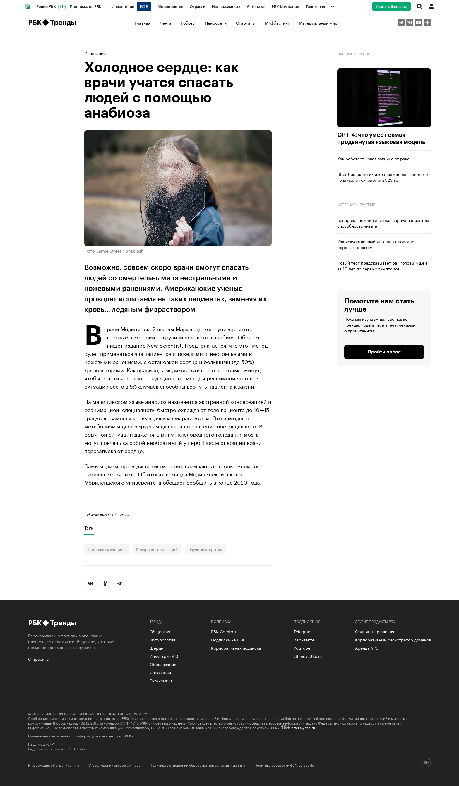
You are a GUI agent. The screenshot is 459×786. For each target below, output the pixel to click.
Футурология (162, 639)
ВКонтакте (304, 639)
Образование (163, 664)
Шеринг (157, 647)
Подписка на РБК (228, 639)
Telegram (303, 631)
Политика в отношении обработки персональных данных (197, 765)
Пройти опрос (384, 352)
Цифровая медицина (107, 549)
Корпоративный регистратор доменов (393, 639)
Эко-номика (161, 680)
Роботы (188, 22)
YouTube (302, 647)
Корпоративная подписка (236, 647)
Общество (160, 631)
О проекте (38, 659)
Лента (166, 22)
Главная (142, 22)
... (333, 5)
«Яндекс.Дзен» (308, 655)
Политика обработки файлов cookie (284, 765)
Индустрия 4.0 (164, 655)
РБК (34, 22)
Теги (89, 527)
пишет (115, 345)
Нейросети (216, 22)
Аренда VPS (366, 647)
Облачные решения (374, 631)
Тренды (63, 22)
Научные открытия (205, 549)
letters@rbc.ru (303, 727)
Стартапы (246, 22)
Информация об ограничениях (53, 765)
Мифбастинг (277, 22)
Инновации (95, 53)
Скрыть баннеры (391, 6)
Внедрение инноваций (157, 549)
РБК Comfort (223, 631)
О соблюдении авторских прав (114, 765)
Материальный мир (318, 22)
